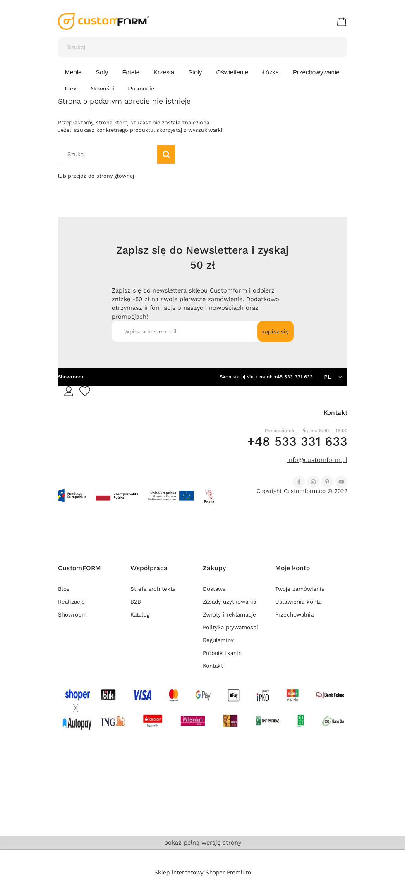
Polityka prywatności (230, 627)
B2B (135, 601)
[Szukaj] (337, 47)
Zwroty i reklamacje (229, 614)
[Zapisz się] (275, 331)
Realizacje (71, 601)
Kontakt (213, 665)
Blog (63, 589)
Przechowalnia (294, 614)
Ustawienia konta (298, 601)
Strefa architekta (152, 589)
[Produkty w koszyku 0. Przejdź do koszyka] (342, 21)
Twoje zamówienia (299, 589)
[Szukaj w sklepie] (194, 47)
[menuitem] (73, 72)
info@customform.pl (317, 460)
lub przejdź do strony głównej (96, 176)
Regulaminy (218, 640)
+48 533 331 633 (293, 377)
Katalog (139, 614)
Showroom (70, 377)
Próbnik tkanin (222, 653)
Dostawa (214, 589)
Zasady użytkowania (229, 601)
